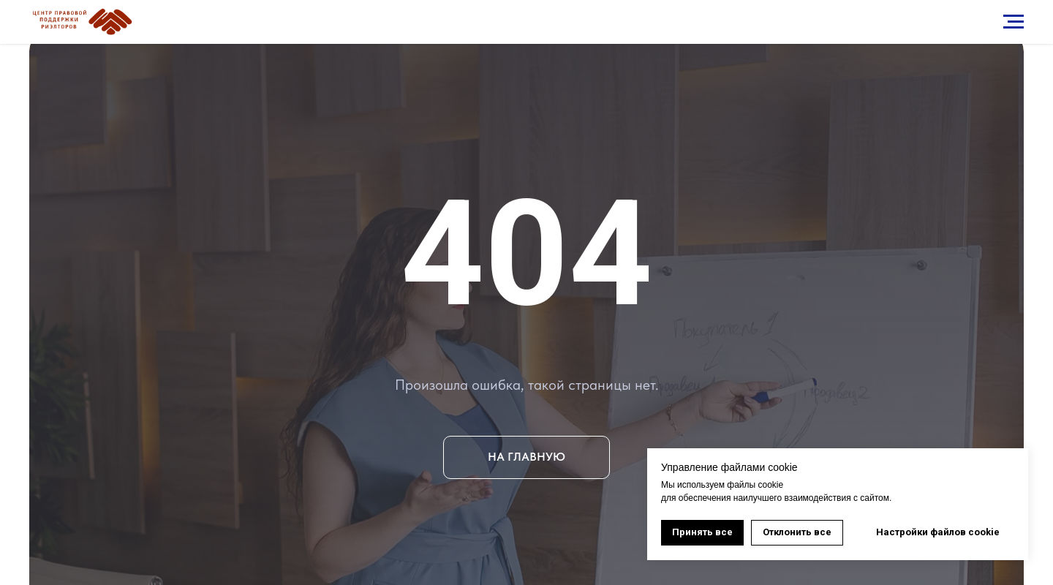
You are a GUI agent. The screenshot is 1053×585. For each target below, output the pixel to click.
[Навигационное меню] (1013, 22)
